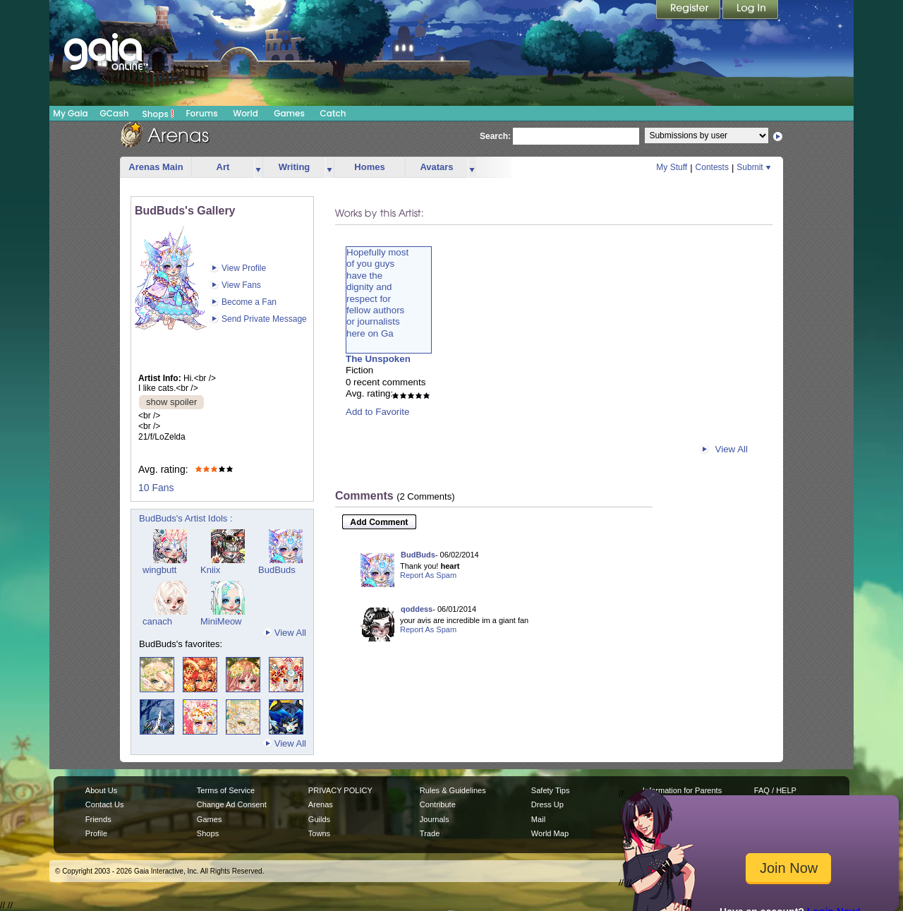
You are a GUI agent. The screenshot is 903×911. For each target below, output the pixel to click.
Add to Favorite (377, 411)
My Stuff (671, 167)
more (258, 167)
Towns (319, 833)
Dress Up (547, 804)
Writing (294, 167)
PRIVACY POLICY (340, 790)
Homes (369, 167)
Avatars (436, 167)
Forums (201, 113)
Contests (712, 167)
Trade (430, 833)
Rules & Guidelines (453, 790)
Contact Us (104, 804)
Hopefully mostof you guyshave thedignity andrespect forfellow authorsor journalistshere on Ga (377, 293)
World (245, 113)
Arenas (320, 804)
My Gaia (70, 113)
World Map (550, 833)
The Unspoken (378, 359)
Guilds (319, 819)
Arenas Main (155, 167)
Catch (333, 113)
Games (289, 113)
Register (689, 10)
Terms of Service (226, 790)
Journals (434, 819)
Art (223, 167)
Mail (538, 819)
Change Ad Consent (232, 804)
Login (750, 10)
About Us (101, 790)
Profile (96, 833)
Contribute (438, 804)
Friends (98, 819)
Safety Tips (550, 790)
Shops (158, 114)
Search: (495, 136)
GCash (114, 113)
